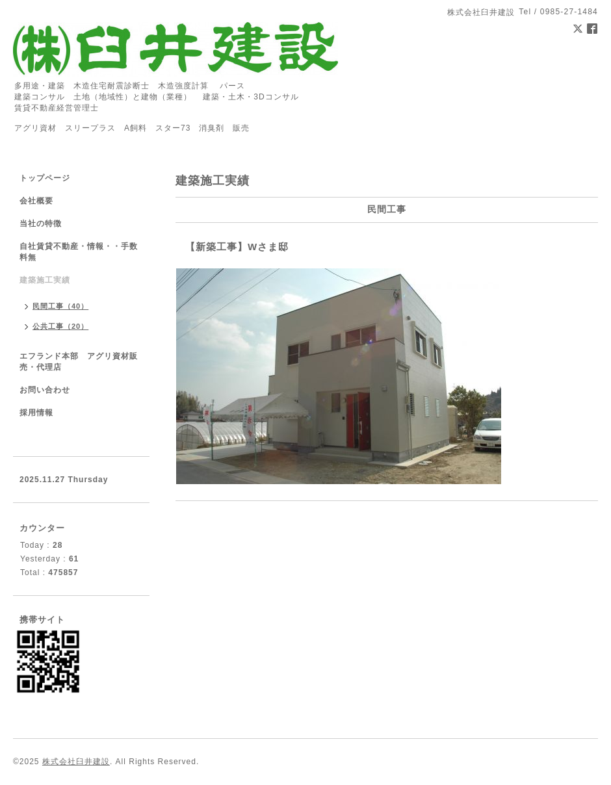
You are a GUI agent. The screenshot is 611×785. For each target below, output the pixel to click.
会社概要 (36, 200)
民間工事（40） (60, 306)
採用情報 (36, 412)
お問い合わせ (45, 389)
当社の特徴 (41, 223)
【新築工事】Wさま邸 (237, 246)
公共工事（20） (60, 326)
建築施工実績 (45, 280)
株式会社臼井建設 (76, 761)
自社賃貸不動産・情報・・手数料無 (79, 252)
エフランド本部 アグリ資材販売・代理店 (79, 362)
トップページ (45, 178)
